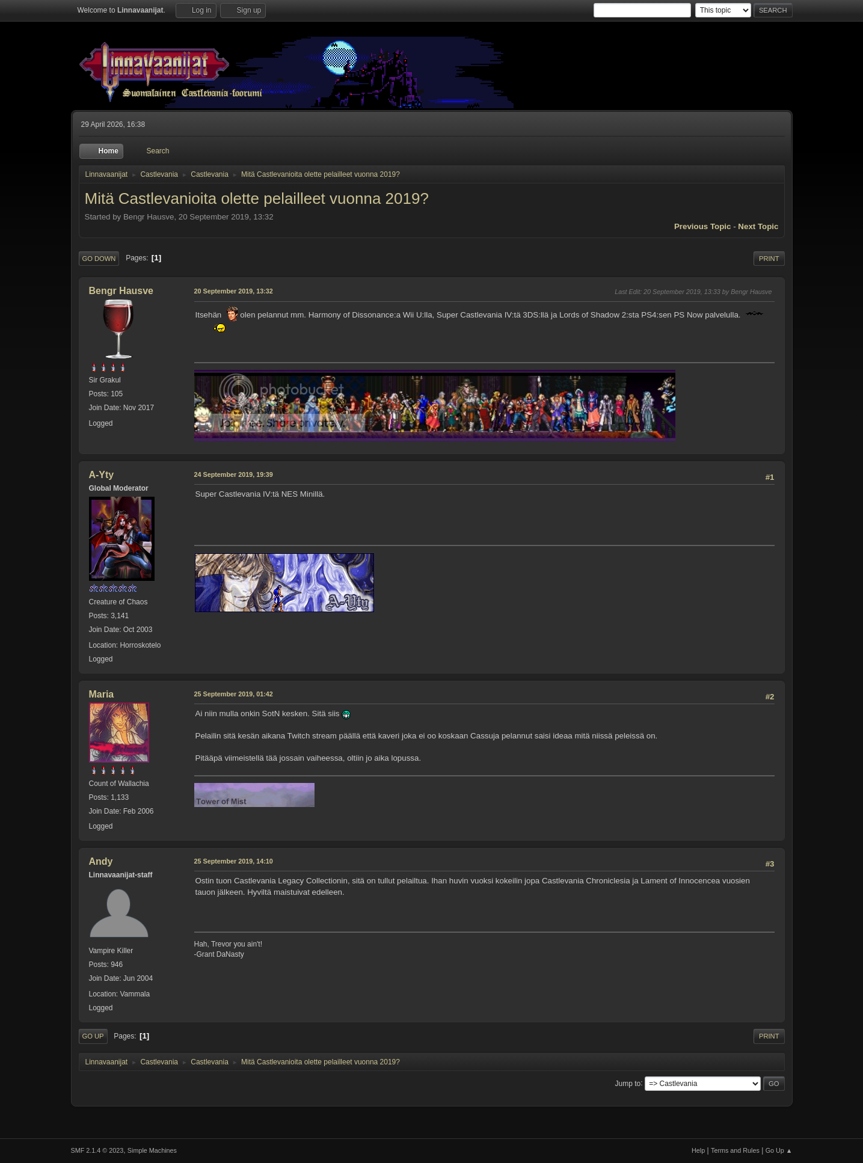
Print (769, 258)
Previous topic (702, 226)
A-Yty (101, 475)
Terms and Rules (735, 1150)
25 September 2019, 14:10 (233, 861)
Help (698, 1150)
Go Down (99, 258)
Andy (101, 861)
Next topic (758, 226)
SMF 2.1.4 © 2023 (97, 1150)
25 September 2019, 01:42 (233, 694)
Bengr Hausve (121, 291)
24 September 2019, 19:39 (233, 474)
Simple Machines (152, 1150)
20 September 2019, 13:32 (233, 291)
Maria (101, 694)
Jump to (628, 1083)
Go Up (93, 1036)
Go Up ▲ (779, 1150)
